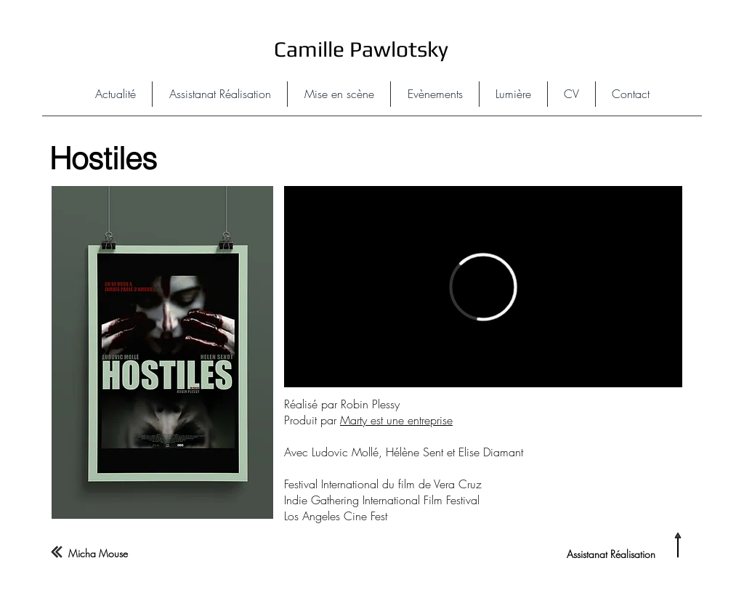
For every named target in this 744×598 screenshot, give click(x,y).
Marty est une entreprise (396, 420)
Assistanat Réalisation (611, 554)
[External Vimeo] (483, 286)
